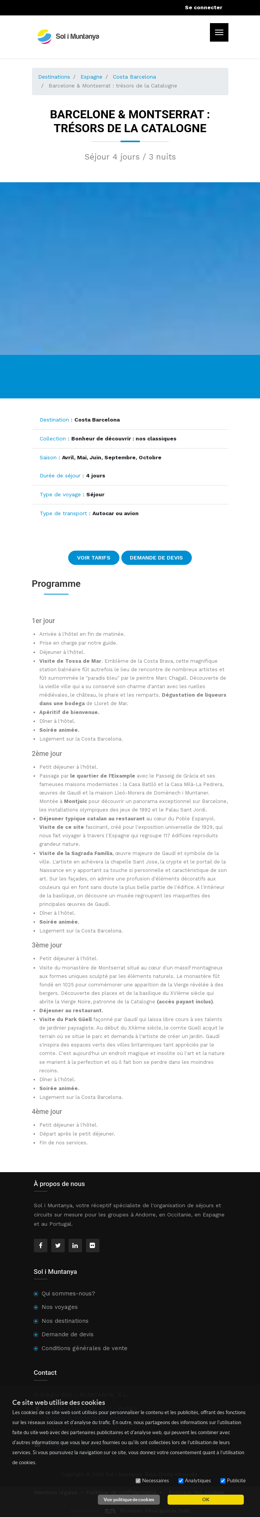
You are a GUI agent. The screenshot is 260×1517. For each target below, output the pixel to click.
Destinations (54, 77)
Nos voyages (60, 1307)
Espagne (91, 77)
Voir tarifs (94, 557)
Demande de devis (156, 557)
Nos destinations (65, 1320)
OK (205, 1499)
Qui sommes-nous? (68, 1293)
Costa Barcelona (134, 77)
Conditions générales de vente (84, 1348)
